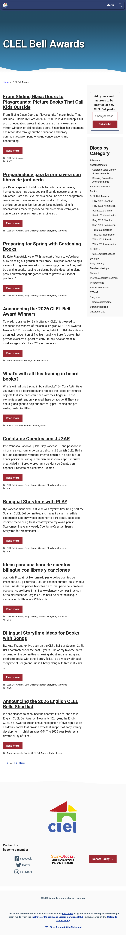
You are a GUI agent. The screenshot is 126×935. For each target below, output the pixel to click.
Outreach (94, 273)
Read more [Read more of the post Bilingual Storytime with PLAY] (13, 540)
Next (23, 762)
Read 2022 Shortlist (102, 210)
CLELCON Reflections (103, 253)
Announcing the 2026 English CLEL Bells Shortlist (40, 703)
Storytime (62, 230)
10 (16, 762)
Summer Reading (99, 306)
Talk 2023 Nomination (103, 234)
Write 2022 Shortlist (102, 239)
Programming (97, 282)
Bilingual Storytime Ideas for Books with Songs (41, 635)
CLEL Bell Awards (15, 158)
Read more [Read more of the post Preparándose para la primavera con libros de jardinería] (13, 223)
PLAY (9, 161)
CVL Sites (67, 913)
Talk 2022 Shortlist (102, 229)
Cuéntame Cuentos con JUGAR (36, 438)
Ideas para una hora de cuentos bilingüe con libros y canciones (36, 567)
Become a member (15, 849)
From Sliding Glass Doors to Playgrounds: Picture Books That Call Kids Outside (43, 102)
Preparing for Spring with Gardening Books (42, 246)
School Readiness (99, 287)
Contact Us (10, 845)
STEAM (94, 292)
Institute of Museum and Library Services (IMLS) (58, 917)
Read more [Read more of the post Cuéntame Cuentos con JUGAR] (13, 477)
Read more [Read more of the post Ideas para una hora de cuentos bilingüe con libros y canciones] (13, 609)
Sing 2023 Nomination (104, 225)
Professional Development (104, 278)
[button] (120, 5)
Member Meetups (99, 268)
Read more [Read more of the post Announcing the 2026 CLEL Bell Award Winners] (13, 353)
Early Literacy (31, 230)
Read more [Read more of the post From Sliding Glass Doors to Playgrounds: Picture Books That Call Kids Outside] (13, 150)
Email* (105, 116)
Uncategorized (39, 425)
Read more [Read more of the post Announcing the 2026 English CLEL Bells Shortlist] (13, 745)
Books (27, 360)
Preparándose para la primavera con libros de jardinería (42, 177)
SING (9, 619)
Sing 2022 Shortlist (102, 220)
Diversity (94, 258)
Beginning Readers (100, 186)
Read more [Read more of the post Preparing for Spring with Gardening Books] (13, 288)
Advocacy (95, 160)
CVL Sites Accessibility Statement (63, 927)
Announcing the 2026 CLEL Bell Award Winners (36, 311)
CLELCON (95, 249)
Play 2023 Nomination (104, 205)
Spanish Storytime (47, 230)
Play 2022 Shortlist (102, 201)
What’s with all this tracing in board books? (41, 376)
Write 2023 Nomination (104, 244)
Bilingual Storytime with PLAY (35, 501)
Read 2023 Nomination (104, 215)
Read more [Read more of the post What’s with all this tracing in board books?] (13, 418)
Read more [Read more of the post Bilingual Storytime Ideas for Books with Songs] (13, 677)
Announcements (15, 360)
